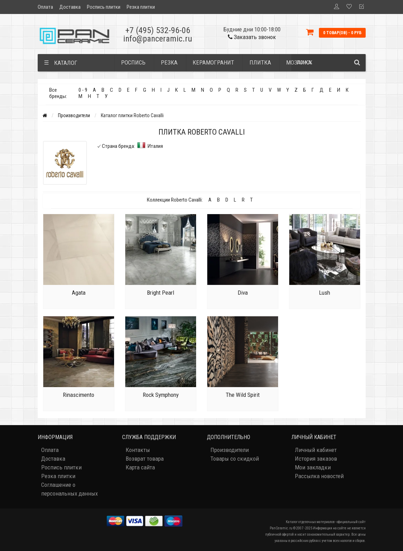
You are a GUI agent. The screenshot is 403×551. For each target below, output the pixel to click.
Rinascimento (78, 394)
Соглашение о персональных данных (69, 489)
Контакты (138, 449)
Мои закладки (313, 467)
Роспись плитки (103, 7)
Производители (74, 115)
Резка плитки (141, 7)
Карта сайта (140, 467)
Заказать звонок (252, 36)
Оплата (45, 7)
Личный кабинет (316, 449)
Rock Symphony (161, 394)
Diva (243, 292)
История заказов (316, 458)
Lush (324, 292)
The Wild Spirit (243, 394)
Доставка (70, 7)
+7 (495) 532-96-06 (157, 30)
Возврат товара (145, 458)
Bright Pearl (160, 292)
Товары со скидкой (234, 458)
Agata (78, 292)
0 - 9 (83, 90)
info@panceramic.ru (157, 39)
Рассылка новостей (319, 476)
